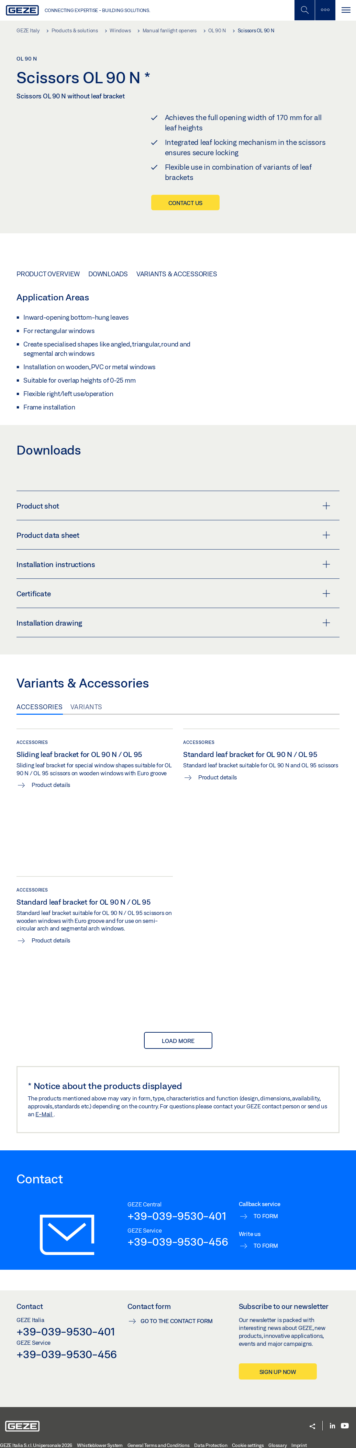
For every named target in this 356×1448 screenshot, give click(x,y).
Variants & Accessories (176, 274)
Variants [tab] (86, 706)
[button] (312, 1426)
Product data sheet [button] (173, 535)
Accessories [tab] (39, 706)
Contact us (185, 203)
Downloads (108, 274)
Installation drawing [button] (173, 622)
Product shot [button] (173, 505)
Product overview (48, 274)
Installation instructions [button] (173, 564)
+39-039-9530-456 (177, 1241)
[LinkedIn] (332, 1426)
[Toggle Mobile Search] (304, 10)
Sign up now (277, 1371)
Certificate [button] (173, 593)
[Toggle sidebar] (325, 10)
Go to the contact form (177, 1321)
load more (178, 1040)
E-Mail (44, 1114)
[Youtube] (344, 1426)
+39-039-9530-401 (176, 1216)
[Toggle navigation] (345, 10)
